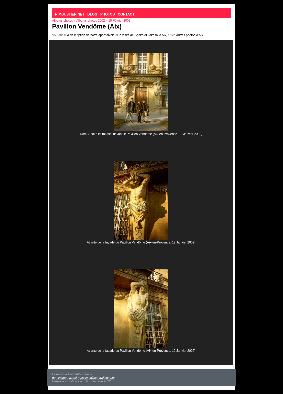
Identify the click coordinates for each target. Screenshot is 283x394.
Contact (126, 14)
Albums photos (62, 20)
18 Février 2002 (119, 20)
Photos (107, 14)
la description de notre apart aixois (91, 35)
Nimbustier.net (70, 14)
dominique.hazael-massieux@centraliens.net (83, 377)
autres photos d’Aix (189, 35)
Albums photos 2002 (90, 20)
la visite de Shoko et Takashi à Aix (142, 35)
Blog (92, 14)
